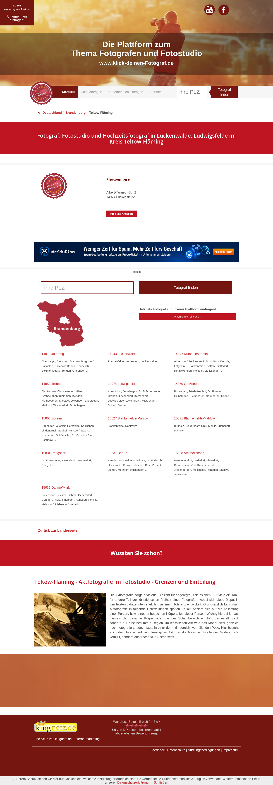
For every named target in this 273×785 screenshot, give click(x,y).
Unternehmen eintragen (126, 92)
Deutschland (49, 112)
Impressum (231, 750)
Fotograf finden (224, 92)
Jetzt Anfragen (92, 92)
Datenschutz (176, 750)
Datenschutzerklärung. (133, 782)
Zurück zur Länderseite (57, 530)
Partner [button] (156, 92)
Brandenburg (75, 112)
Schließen (161, 782)
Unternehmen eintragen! (187, 316)
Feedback (157, 750)
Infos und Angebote (121, 213)
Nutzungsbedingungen (204, 750)
